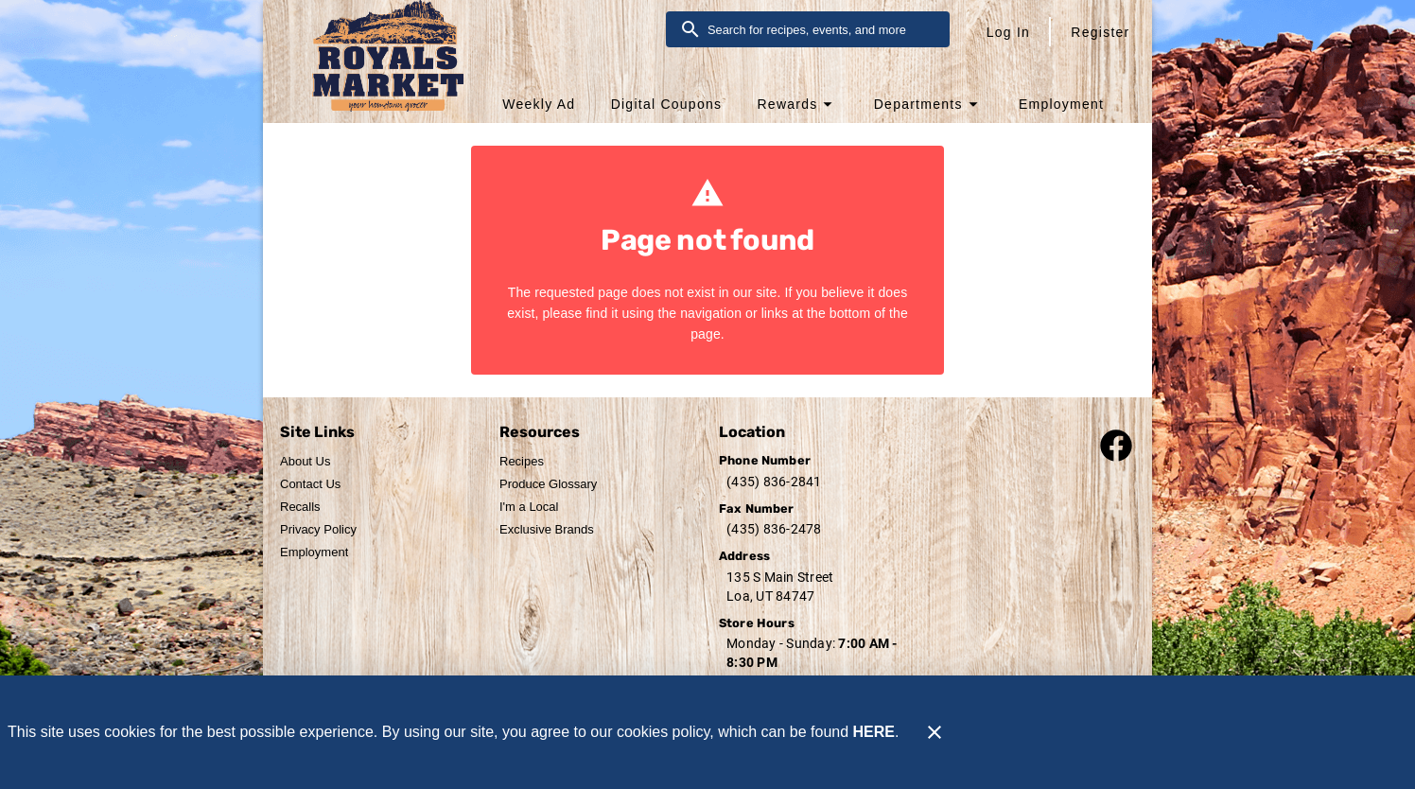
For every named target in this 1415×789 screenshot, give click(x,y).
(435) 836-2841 (774, 481)
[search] (821, 29)
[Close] (934, 732)
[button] (797, 104)
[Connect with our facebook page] (1116, 444)
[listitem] (305, 461)
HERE (874, 732)
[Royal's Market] (374, 67)
